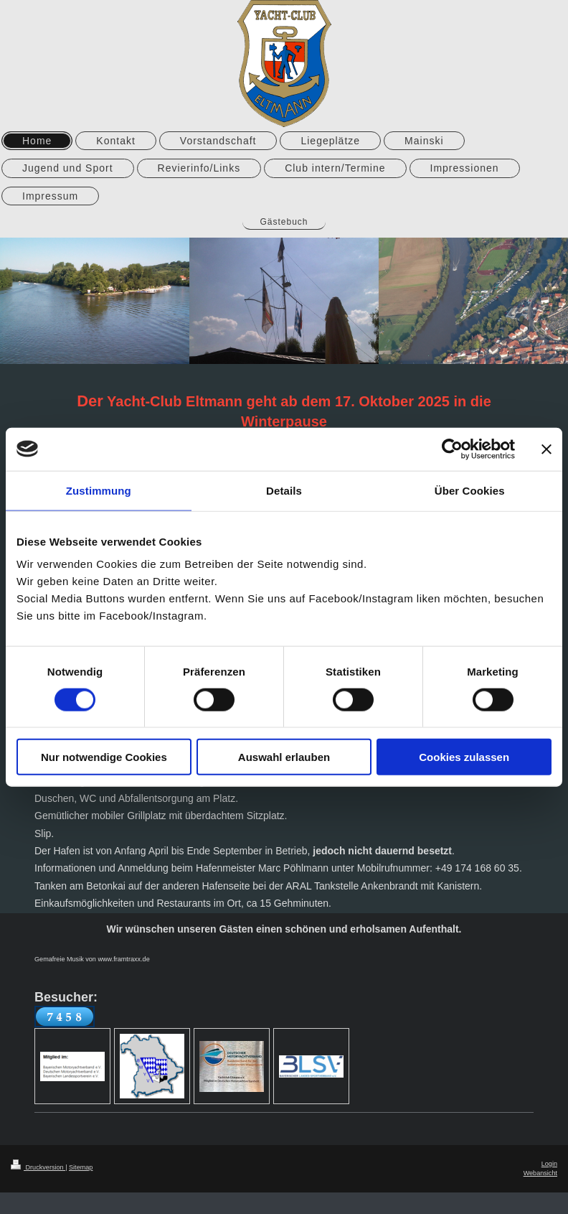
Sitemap (81, 1167)
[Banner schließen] (546, 449)
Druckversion (38, 1167)
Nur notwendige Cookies (104, 757)
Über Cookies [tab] (470, 490)
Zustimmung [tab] (98, 490)
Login (549, 1163)
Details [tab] (284, 490)
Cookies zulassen (464, 757)
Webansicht (540, 1173)
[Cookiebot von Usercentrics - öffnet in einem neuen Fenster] (452, 448)
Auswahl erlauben (284, 757)
